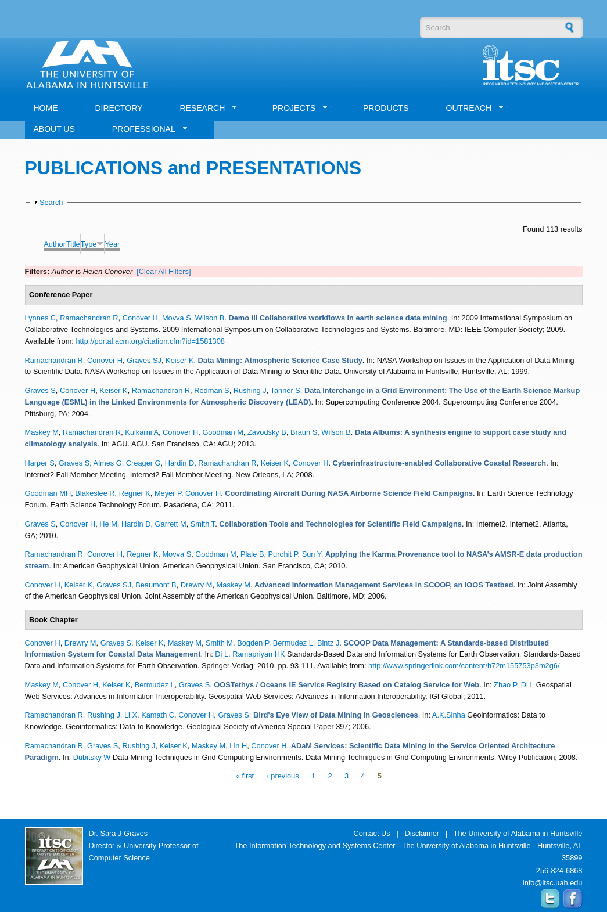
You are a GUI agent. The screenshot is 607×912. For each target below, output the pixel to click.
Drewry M (197, 585)
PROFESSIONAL (145, 129)
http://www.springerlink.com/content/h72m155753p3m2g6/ (463, 665)
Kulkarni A (142, 432)
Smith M (219, 643)
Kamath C (157, 715)
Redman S (211, 390)
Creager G (143, 463)
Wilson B (210, 317)
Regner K (134, 493)
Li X (130, 715)
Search (51, 202)
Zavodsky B (266, 432)
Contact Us (371, 833)
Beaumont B (155, 585)
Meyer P (168, 493)
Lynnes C (40, 317)
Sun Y (311, 554)
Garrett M (170, 524)
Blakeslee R (94, 493)
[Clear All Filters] (164, 271)
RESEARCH (204, 108)
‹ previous (282, 776)
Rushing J (250, 390)
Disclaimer (421, 833)
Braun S (303, 432)
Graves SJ (144, 360)
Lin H (238, 745)
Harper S (40, 463)
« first (245, 776)
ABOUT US (54, 129)
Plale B (252, 554)
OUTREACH (470, 108)
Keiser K (179, 360)
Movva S (176, 317)
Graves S (40, 390)
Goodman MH (48, 493)
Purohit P (283, 554)
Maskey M (42, 432)
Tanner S (285, 390)
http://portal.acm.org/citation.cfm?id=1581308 (150, 341)
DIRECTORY (119, 108)
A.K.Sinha (448, 715)
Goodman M (222, 432)
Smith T (203, 524)
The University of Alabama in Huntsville (518, 833)
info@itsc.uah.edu (553, 882)
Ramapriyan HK (258, 654)
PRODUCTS (386, 108)
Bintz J (328, 643)
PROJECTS (296, 108)
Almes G (108, 463)
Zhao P (505, 684)
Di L (221, 654)
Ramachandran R (89, 317)
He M (108, 524)
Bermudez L (293, 643)
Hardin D (180, 463)
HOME (46, 108)
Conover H (140, 317)
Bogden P (253, 643)
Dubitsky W (92, 757)
